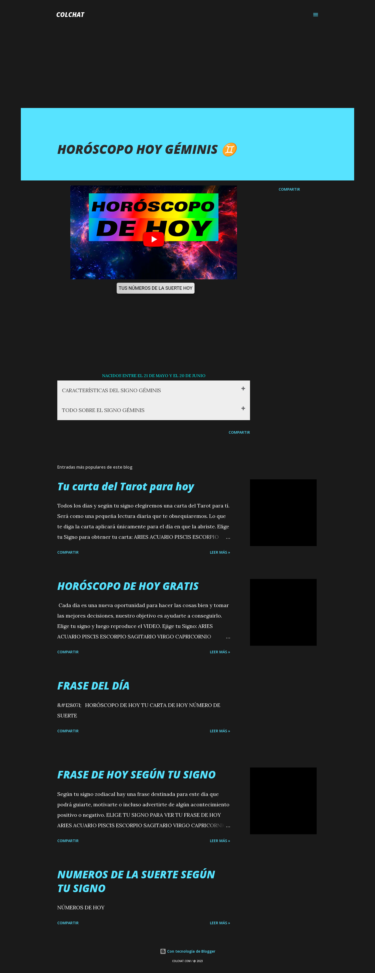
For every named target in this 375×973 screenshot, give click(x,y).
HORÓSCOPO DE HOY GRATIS (128, 586)
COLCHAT (70, 14)
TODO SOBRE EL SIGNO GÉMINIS (104, 410)
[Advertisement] (187, 68)
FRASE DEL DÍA (93, 686)
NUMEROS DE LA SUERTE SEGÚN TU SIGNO (136, 881)
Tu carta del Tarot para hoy (125, 486)
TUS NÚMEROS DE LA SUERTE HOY (155, 288)
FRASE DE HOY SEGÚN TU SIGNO (136, 774)
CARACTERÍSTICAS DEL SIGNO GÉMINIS (112, 390)
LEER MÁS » (220, 552)
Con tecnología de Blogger (187, 951)
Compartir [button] (289, 189)
